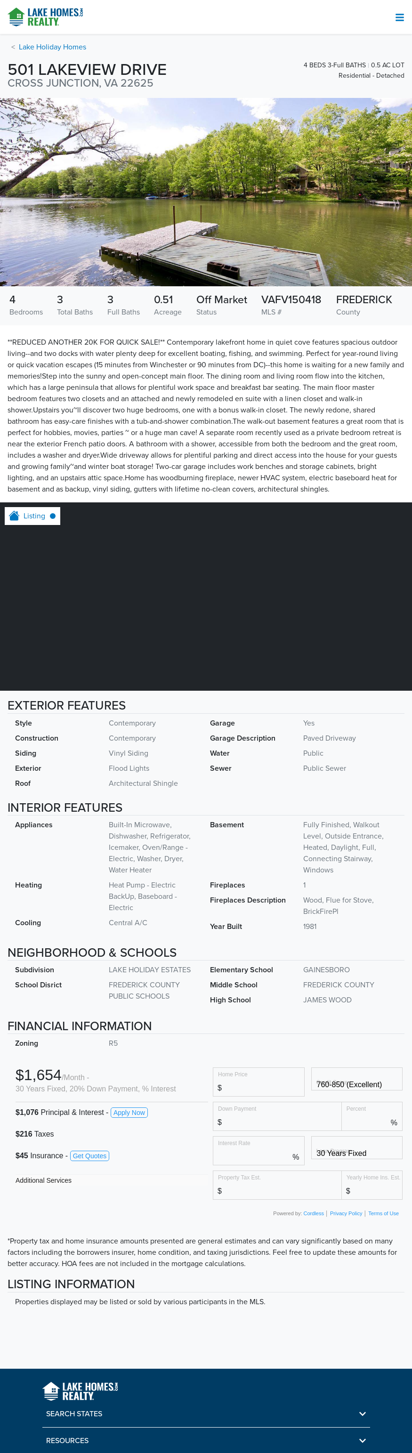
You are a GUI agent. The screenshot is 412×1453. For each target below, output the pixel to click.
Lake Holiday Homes (52, 47)
